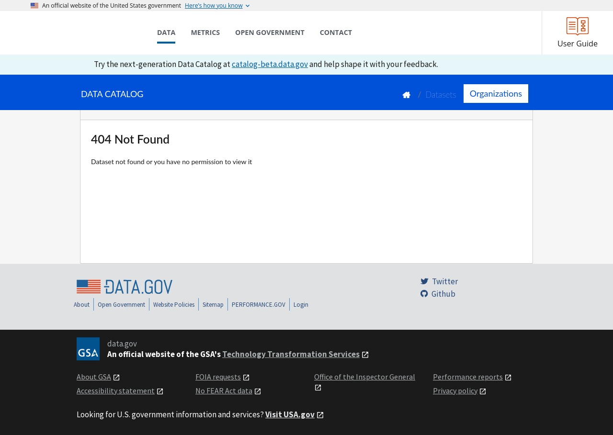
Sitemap (213, 305)
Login (301, 305)
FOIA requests (218, 376)
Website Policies (173, 305)
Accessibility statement (116, 390)
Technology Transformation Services (291, 354)
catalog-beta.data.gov (270, 64)
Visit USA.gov (290, 414)
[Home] (78, 32)
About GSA (94, 376)
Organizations (496, 93)
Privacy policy (455, 390)
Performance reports (468, 376)
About (82, 305)
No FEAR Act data (223, 390)
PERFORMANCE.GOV (258, 305)
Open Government (121, 305)
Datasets (440, 94)
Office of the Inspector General (364, 376)
